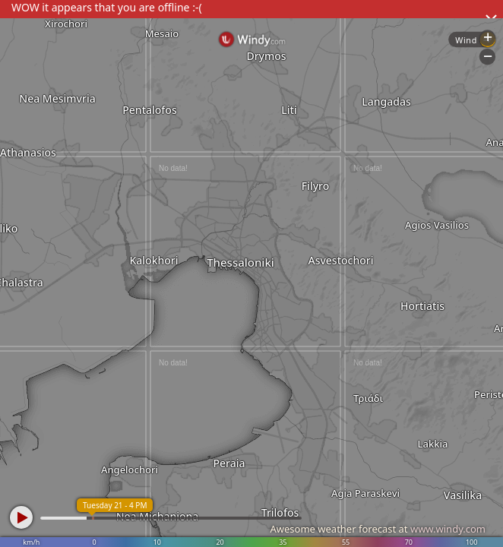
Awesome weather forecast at (378, 529)
